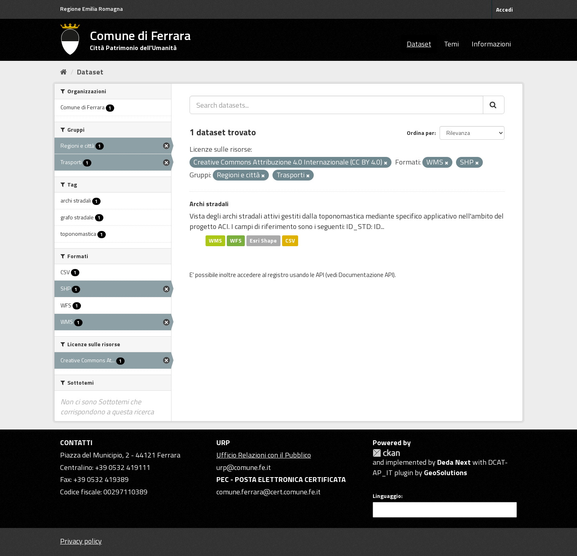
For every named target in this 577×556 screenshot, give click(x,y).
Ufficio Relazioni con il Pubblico (263, 455)
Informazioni (491, 43)
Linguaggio (387, 496)
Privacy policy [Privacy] (81, 541)
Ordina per (420, 132)
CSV (290, 241)
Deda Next (454, 462)
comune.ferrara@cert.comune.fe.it (268, 491)
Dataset (419, 43)
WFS (236, 241)
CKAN (386, 453)
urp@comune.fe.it (243, 467)
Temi (451, 43)
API (320, 274)
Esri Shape (263, 241)
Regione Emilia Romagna (91, 8)
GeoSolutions (445, 472)
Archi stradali (209, 204)
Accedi (504, 9)
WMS (215, 241)
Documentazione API (366, 274)
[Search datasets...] (336, 105)
